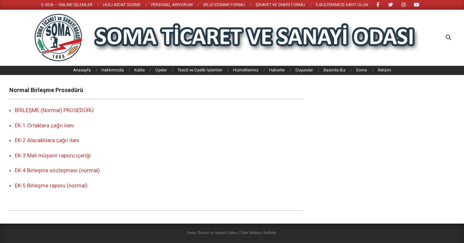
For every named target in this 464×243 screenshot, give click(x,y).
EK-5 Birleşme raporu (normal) (51, 185)
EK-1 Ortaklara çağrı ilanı (44, 125)
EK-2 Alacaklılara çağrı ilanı (47, 140)
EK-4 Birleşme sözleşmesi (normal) (57, 170)
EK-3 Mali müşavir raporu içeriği (53, 155)
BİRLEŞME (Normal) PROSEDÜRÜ (54, 110)
